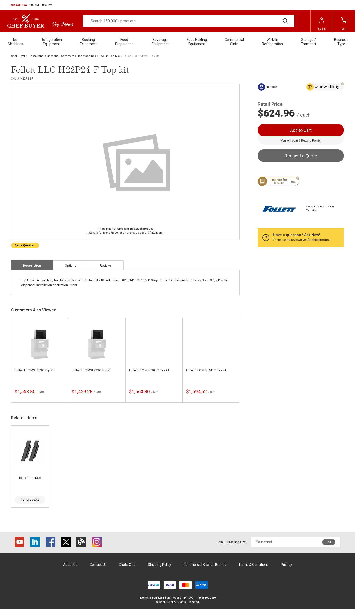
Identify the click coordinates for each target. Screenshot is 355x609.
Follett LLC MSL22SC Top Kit (92, 370)
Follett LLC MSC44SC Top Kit (206, 370)
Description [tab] (32, 265)
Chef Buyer (18, 56)
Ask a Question (25, 245)
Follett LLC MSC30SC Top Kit (149, 370)
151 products (30, 499)
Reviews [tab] (106, 265)
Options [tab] (70, 265)
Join (329, 542)
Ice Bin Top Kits (110, 56)
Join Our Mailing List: (231, 542)
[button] (31, 5)
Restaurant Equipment (43, 56)
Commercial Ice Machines (78, 56)
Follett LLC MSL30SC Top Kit (35, 370)
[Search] (188, 21)
